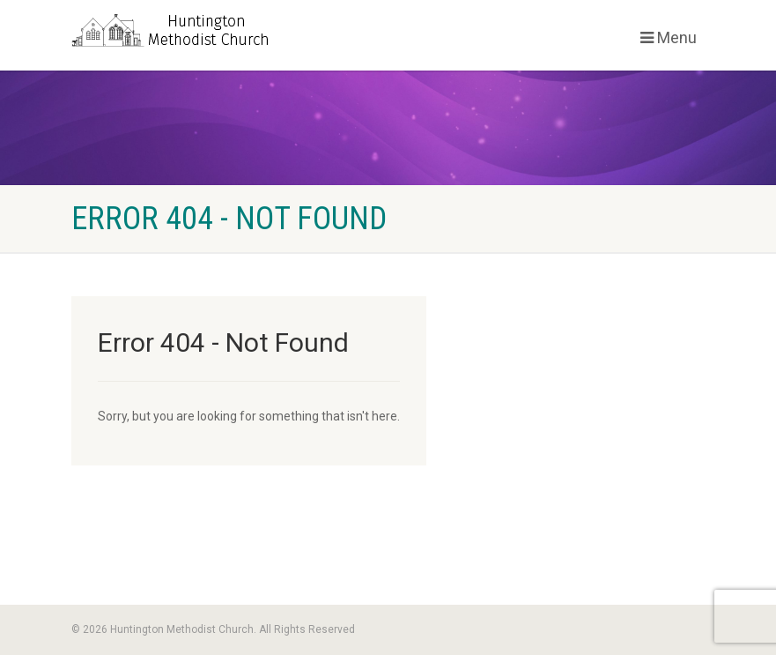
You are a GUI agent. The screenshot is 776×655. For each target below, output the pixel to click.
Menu (668, 37)
